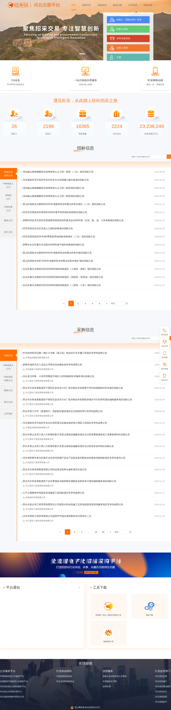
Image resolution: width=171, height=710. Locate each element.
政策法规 (117, 5)
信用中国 (107, 686)
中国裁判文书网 (110, 681)
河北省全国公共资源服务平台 (13, 686)
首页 (73, 5)
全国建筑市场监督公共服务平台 (14, 681)
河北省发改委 (161, 676)
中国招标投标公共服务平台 (12, 676)
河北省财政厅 (161, 702)
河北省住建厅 (161, 681)
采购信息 (102, 5)
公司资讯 (132, 5)
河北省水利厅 (161, 691)
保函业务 (148, 5)
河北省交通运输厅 (163, 686)
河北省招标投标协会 (65, 681)
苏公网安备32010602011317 (87, 707)
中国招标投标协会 (64, 676)
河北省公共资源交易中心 (11, 691)
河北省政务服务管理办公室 (12, 697)
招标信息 (86, 5)
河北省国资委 (161, 697)
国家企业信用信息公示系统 (115, 676)
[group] (85, 30)
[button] (82, 53)
